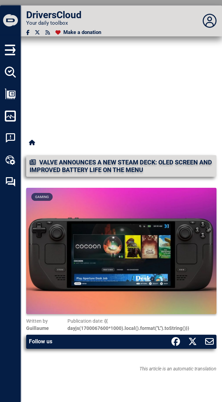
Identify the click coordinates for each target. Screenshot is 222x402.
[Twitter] (37, 32)
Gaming (42, 197)
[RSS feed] (47, 32)
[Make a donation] (78, 32)
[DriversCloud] (10, 21)
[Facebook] (27, 32)
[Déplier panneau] (209, 21)
